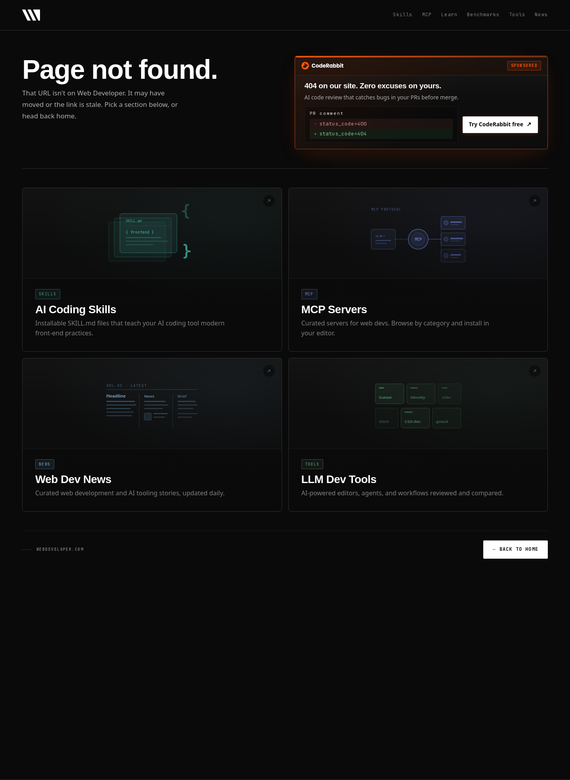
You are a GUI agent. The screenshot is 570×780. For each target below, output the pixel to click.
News (541, 14)
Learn (449, 14)
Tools (517, 14)
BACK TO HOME (515, 549)
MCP (427, 14)
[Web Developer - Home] (31, 15)
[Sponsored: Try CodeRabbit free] (421, 102)
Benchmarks (483, 14)
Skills (402, 14)
